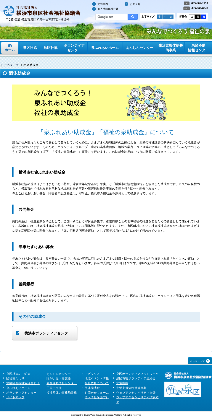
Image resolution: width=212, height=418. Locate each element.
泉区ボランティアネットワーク (137, 374)
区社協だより (15, 378)
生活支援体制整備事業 (171, 48)
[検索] (111, 17)
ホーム (10, 50)
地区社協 (51, 48)
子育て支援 (54, 388)
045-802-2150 (199, 3)
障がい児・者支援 (59, 378)
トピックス (92, 374)
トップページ (9, 65)
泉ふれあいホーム (105, 48)
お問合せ (135, 4)
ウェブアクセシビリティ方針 (136, 392)
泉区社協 (30, 48)
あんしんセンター (139, 48)
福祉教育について (97, 383)
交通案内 (103, 4)
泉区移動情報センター (198, 48)
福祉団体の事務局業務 (62, 392)
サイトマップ (15, 397)
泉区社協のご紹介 (18, 374)
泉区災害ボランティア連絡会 (136, 378)
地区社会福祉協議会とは (23, 383)
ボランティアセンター (74, 48)
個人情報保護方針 (108, 8)
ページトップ (197, 361)
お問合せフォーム (97, 392)
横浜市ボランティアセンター (48, 333)
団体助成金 (92, 388)
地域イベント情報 (97, 378)
